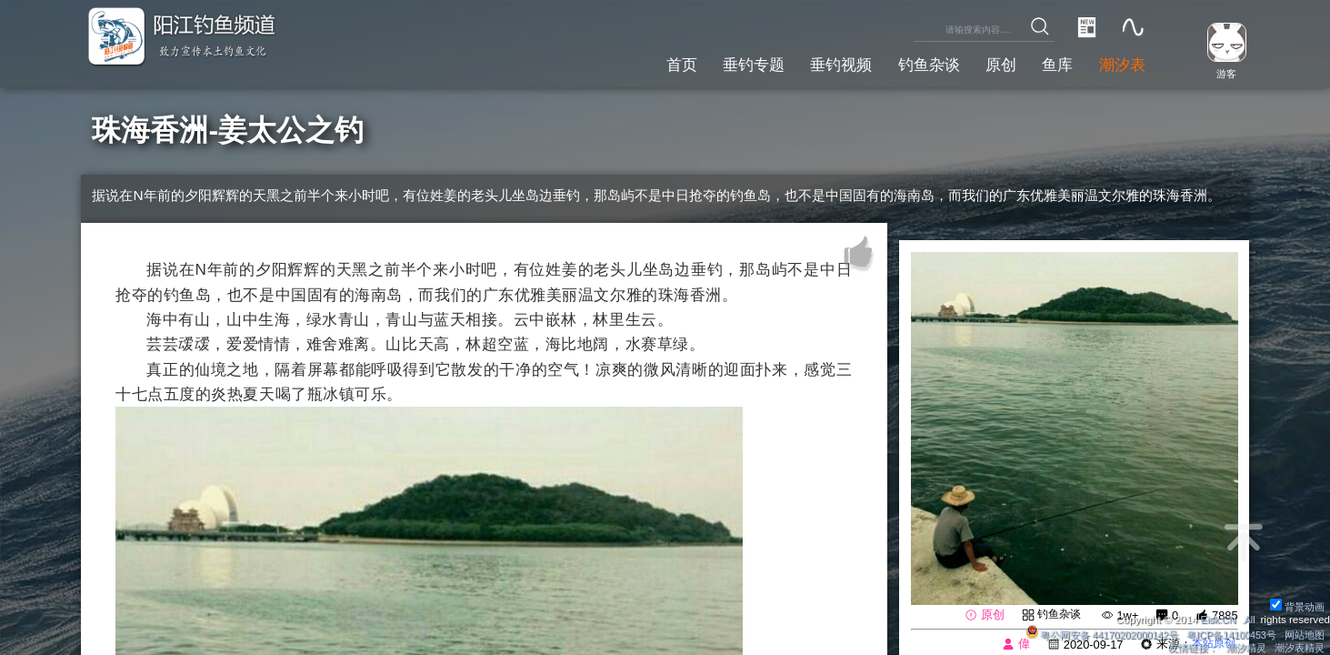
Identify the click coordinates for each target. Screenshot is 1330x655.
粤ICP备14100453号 (1223, 634)
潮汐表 (1120, 64)
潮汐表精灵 (1297, 647)
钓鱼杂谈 (914, 64)
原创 (991, 64)
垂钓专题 (729, 64)
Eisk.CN (1215, 618)
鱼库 (1051, 64)
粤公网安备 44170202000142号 (1085, 634)
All (1249, 618)
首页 (652, 64)
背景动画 (1295, 605)
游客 (1222, 72)
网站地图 (1303, 634)
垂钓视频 (822, 64)
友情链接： (1181, 647)
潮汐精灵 (1239, 647)
